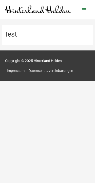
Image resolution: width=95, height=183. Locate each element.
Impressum (16, 71)
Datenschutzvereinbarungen (51, 71)
